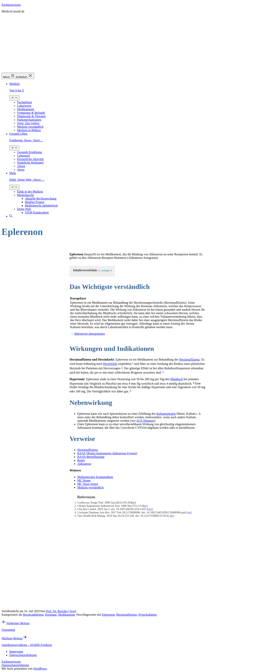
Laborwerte (24, 105)
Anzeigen (105, 270)
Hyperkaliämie (147, 614)
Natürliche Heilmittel (30, 162)
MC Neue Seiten (87, 484)
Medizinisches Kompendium (95, 477)
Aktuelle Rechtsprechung (40, 198)
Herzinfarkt (110, 364)
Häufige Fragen (34, 202)
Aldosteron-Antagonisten (89, 333)
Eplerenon (108, 614)
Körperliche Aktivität (30, 159)
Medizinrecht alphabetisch (41, 205)
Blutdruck (176, 379)
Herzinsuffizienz (189, 359)
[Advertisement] (137, 43)
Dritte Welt (24, 209)
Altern (21, 166)
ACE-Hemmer (145, 420)
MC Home (84, 480)
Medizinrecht (25, 195)
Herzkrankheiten (33, 614)
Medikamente (25, 109)
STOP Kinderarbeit (37, 212)
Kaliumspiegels (166, 413)
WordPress (40, 668)
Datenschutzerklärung (15, 665)
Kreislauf (51, 614)
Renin (81, 460)
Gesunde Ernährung (29, 152)
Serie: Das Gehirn (28, 123)
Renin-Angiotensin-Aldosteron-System (111, 453)
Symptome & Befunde (31, 112)
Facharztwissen (11, 4)
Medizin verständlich (30, 126)
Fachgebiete (24, 102)
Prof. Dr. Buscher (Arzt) (61, 611)
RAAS (81, 453)
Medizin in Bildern (29, 130)
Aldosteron (84, 463)
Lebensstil (23, 155)
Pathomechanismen (29, 119)
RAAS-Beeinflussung (90, 456)
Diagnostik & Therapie (31, 116)
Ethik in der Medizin (30, 191)
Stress (20, 169)
